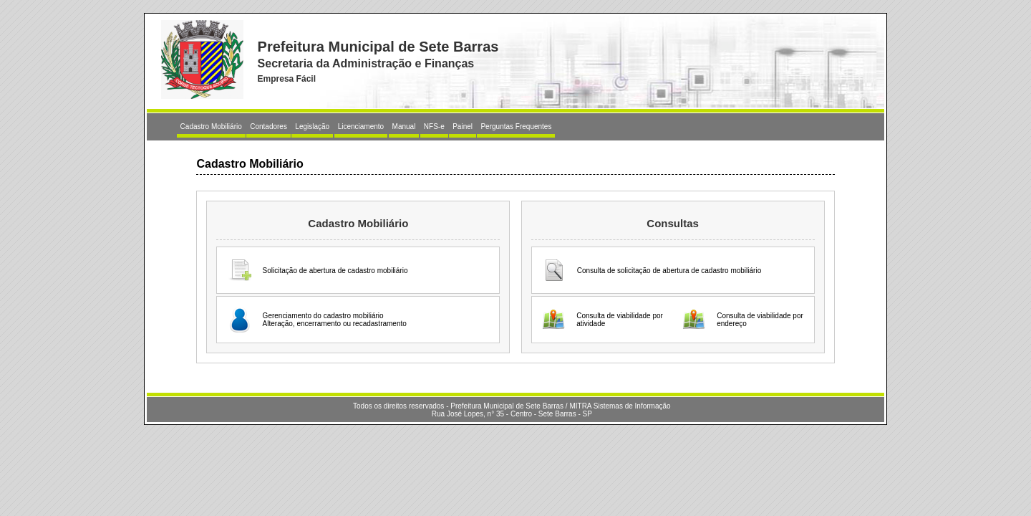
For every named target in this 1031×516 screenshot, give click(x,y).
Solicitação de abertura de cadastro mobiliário (335, 270)
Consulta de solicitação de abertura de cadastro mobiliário (669, 270)
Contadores (268, 126)
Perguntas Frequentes (515, 126)
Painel (462, 126)
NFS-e (434, 126)
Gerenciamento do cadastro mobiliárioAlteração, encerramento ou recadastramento (335, 320)
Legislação (312, 126)
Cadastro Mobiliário (211, 126)
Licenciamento (361, 126)
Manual (404, 126)
